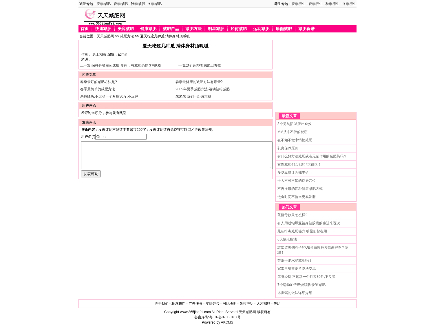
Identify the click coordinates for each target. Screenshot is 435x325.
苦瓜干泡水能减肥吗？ (294, 260)
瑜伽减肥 (284, 29)
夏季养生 (316, 4)
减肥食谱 (306, 29)
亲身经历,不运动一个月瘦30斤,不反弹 (109, 96)
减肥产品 (171, 29)
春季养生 (299, 4)
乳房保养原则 (287, 148)
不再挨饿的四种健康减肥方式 (300, 189)
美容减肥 (126, 29)
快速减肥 (103, 29)
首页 (85, 29)
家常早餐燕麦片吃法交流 (296, 269)
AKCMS (227, 322)
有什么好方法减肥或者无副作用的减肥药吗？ (312, 156)
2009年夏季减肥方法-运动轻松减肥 (203, 89)
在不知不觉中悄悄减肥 (294, 140)
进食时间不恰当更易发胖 (296, 197)
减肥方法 (193, 29)
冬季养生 (350, 4)
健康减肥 (148, 29)
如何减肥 (239, 29)
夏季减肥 (121, 4)
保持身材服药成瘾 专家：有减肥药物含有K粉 (126, 65)
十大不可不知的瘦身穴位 (296, 181)
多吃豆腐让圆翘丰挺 (293, 172)
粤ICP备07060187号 (225, 317)
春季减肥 (104, 4)
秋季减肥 (138, 4)
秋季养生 (332, 4)
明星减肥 (216, 29)
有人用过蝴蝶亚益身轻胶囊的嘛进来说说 (308, 223)
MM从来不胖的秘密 (292, 132)
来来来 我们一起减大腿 (193, 96)
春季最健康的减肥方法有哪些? (199, 82)
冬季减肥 (155, 4)
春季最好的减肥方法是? (98, 82)
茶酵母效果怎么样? (292, 215)
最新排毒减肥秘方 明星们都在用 (302, 231)
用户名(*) (88, 137)
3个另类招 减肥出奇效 (204, 65)
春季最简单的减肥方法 (97, 89)
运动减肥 (261, 29)
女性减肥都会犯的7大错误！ (299, 164)
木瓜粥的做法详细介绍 (294, 293)
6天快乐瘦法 (287, 239)
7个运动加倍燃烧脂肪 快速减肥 (301, 285)
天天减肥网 (105, 36)
